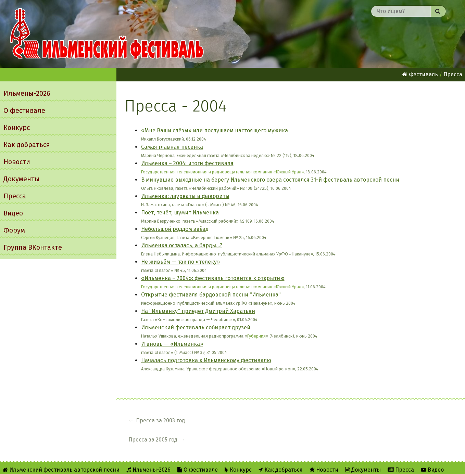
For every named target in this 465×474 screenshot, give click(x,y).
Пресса (14, 196)
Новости (16, 162)
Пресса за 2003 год (160, 420)
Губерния (256, 336)
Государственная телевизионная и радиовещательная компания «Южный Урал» (222, 171)
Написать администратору (253, 464)
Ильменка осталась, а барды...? (181, 245)
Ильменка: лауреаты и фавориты (185, 196)
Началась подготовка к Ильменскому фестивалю (206, 360)
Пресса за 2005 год (226, 420)
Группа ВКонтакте (32, 247)
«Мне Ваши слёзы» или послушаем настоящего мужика (214, 130)
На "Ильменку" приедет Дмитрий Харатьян (198, 311)
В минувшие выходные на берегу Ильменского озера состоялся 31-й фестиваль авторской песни (270, 179)
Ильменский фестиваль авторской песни (106, 34)
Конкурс (16, 127)
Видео (13, 213)
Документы (21, 179)
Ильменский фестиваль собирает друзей (195, 327)
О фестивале (24, 110)
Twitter (195, 464)
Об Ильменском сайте (125, 464)
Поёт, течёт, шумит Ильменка (180, 212)
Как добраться (26, 145)
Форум (14, 230)
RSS (168, 464)
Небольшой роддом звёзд (175, 229)
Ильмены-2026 (26, 93)
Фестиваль (420, 74)
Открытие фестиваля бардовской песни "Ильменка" (211, 294)
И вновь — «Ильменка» (172, 344)
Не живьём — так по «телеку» (180, 262)
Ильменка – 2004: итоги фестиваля (187, 163)
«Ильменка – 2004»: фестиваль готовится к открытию (213, 278)
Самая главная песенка (172, 147)
